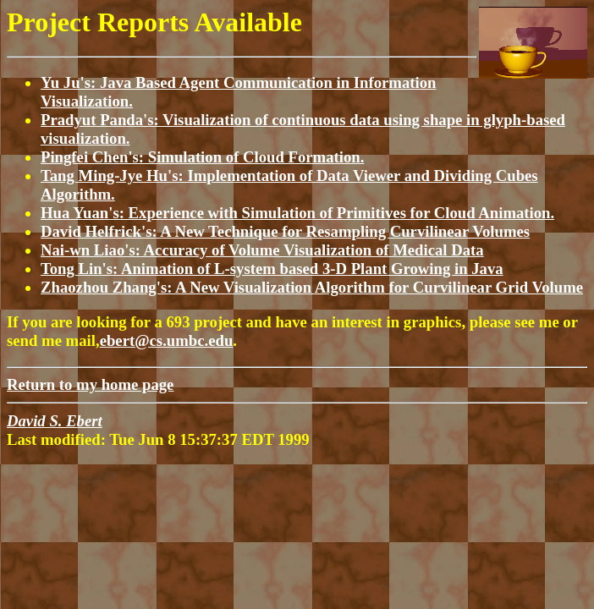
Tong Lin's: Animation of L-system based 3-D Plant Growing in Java (272, 268)
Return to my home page (90, 384)
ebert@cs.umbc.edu (167, 340)
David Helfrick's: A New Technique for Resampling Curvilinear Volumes (285, 231)
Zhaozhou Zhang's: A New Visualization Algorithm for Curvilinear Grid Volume (312, 287)
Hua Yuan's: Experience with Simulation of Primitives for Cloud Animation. (297, 213)
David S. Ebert (54, 421)
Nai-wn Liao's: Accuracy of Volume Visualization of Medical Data (262, 250)
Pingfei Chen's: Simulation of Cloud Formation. (202, 157)
